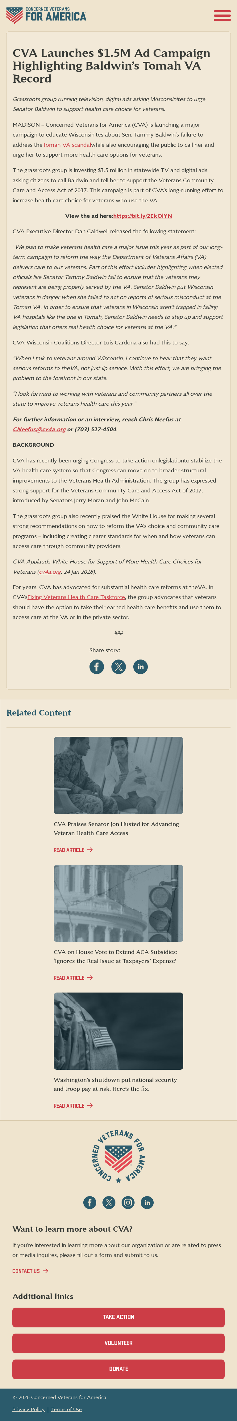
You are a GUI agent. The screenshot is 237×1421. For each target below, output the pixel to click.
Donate (129, 1372)
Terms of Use (66, 1409)
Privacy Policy (28, 1409)
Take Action (118, 1317)
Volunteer (129, 1346)
